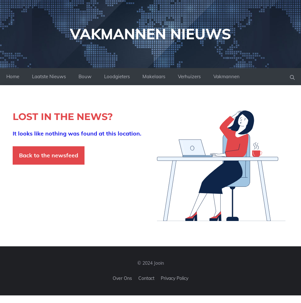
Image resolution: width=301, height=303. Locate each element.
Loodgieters (117, 76)
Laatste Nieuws (49, 76)
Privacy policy (174, 278)
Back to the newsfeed (48, 155)
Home (12, 76)
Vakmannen (226, 76)
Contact (146, 278)
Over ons (122, 278)
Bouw (84, 76)
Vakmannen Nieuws (150, 34)
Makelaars (153, 76)
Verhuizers (189, 76)
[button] (292, 76)
